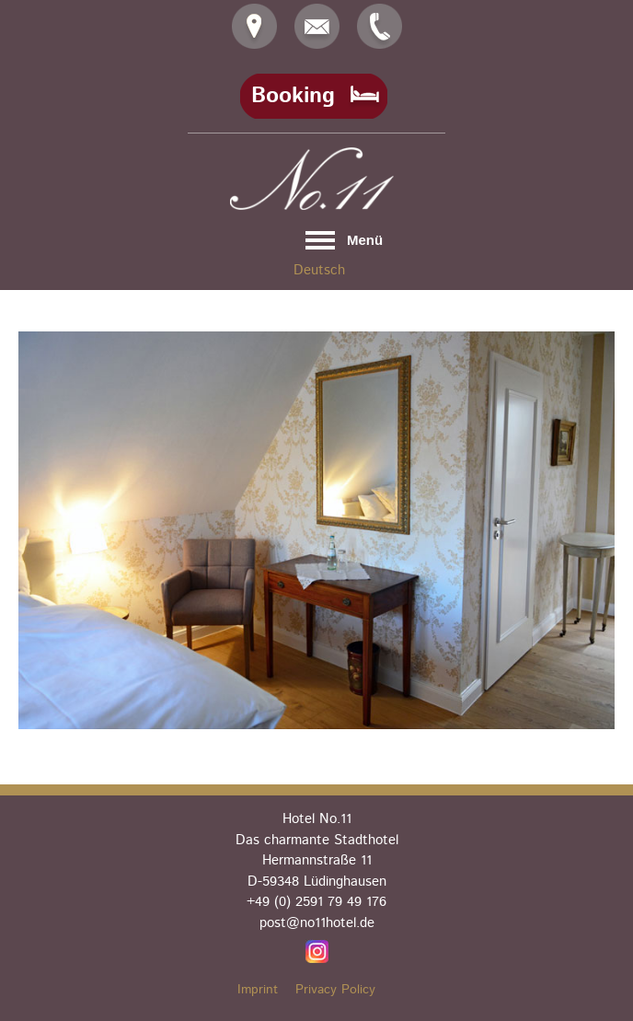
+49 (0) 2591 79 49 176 (316, 901)
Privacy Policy (335, 989)
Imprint (257, 989)
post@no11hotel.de (316, 923)
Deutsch (319, 270)
